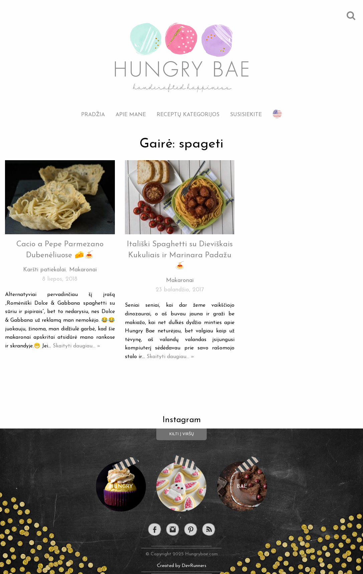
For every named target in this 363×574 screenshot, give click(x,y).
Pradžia (93, 114)
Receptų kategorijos (188, 114)
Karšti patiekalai (44, 270)
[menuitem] (93, 109)
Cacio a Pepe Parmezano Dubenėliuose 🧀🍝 (60, 250)
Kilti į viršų (181, 434)
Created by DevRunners (181, 565)
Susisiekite (246, 114)
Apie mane (131, 114)
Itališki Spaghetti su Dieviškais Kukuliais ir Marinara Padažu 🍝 (180, 255)
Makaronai (83, 270)
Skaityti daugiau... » (76, 346)
